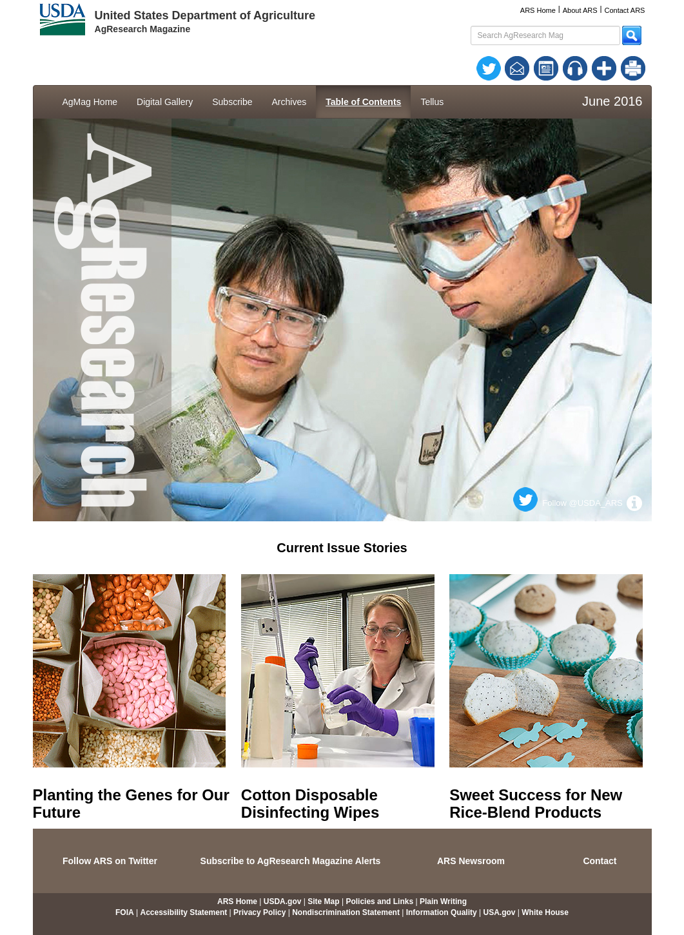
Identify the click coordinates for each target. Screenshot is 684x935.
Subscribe (232, 102)
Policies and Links (379, 901)
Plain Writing (443, 901)
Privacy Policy (259, 912)
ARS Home (538, 10)
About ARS (580, 10)
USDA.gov (283, 901)
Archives (289, 102)
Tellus (432, 102)
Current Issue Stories (342, 548)
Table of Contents (363, 102)
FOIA (124, 912)
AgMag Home (90, 102)
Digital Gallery (165, 102)
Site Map (323, 901)
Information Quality (441, 912)
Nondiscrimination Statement (346, 912)
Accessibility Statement (183, 912)
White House (545, 912)
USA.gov (499, 912)
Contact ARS (624, 10)
